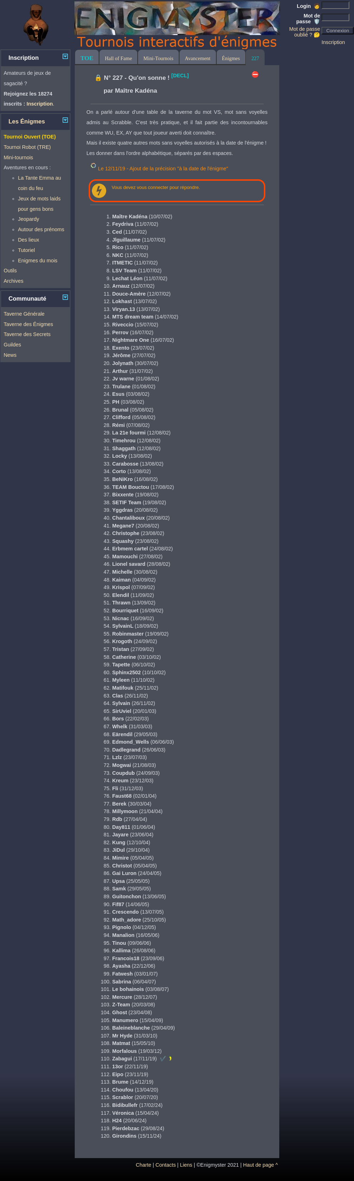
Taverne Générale (24, 314)
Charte (143, 1165)
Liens (186, 1165)
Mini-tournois (18, 157)
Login (308, 6)
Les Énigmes (27, 121)
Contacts (166, 1165)
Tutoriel (26, 250)
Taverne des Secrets (27, 334)
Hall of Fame (118, 58)
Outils (10, 270)
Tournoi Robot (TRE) (27, 147)
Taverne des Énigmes (28, 324)
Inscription (333, 42)
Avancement (198, 58)
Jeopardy (28, 219)
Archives (13, 281)
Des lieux (28, 240)
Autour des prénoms (41, 229)
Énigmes (231, 58)
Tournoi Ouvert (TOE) (30, 137)
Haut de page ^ (260, 1165)
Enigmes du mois (37, 260)
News (10, 355)
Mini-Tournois (158, 58)
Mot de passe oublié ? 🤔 (304, 32)
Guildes (12, 345)
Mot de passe (308, 18)
